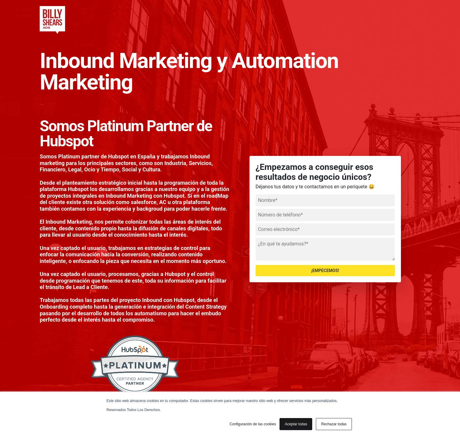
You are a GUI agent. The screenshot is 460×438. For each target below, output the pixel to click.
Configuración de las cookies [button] (253, 424)
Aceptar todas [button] (296, 424)
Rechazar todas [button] (333, 424)
